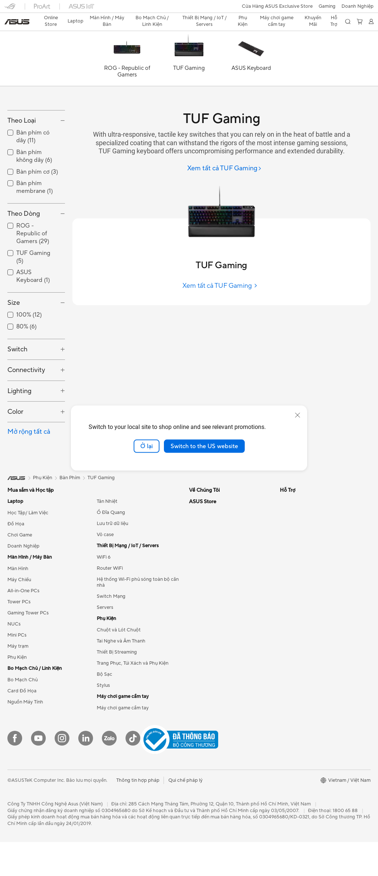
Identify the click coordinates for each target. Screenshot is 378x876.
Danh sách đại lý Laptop (215, 680)
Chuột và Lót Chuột (119, 664)
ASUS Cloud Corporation (217, 580)
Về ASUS (199, 536)
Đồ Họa (15, 558)
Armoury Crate (296, 569)
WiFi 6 (103, 591)
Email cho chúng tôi (210, 636)
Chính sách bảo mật (302, 669)
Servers (105, 642)
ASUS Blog (292, 558)
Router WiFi (110, 603)
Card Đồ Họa (22, 725)
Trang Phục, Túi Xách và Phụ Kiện (132, 698)
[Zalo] (109, 772)
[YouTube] (38, 772)
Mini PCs (17, 669)
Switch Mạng (111, 631)
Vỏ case (105, 569)
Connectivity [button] (26, 404)
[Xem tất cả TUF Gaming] (224, 155)
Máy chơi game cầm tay (123, 742)
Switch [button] (17, 383)
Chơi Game (19, 569)
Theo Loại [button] (21, 154)
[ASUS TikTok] (133, 772)
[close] (297, 415)
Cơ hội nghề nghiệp (210, 569)
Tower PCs (19, 636)
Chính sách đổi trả (300, 680)
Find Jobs (199, 591)
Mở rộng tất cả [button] (28, 466)
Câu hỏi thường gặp (302, 614)
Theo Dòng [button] (23, 247)
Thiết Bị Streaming (117, 686)
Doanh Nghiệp (23, 580)
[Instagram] (62, 772)
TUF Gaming (101, 512)
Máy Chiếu (19, 614)
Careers (197, 602)
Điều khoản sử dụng (301, 625)
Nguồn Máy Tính (25, 736)
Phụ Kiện (17, 692)
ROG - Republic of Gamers (32, 267)
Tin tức (196, 547)
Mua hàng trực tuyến (302, 603)
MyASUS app (204, 647)
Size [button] (13, 337)
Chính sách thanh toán (305, 636)
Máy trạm (17, 681)
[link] (189, 9)
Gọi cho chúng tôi (208, 625)
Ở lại (146, 446)
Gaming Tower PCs (28, 647)
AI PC (286, 536)
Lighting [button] (19, 425)
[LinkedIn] (85, 772)
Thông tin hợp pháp (137, 814)
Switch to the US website (204, 446)
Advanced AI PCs (299, 547)
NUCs (14, 658)
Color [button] (15, 446)
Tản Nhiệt (107, 536)
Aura (285, 580)
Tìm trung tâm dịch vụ (213, 669)
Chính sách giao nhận (303, 647)
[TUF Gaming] (189, 47)
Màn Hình (17, 603)
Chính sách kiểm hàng (304, 658)
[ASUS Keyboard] (251, 47)
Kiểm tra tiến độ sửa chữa (217, 658)
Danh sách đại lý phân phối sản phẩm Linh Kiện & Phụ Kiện (229, 711)
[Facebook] (14, 772)
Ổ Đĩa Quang (111, 547)
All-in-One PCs (23, 625)
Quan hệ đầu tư (206, 558)
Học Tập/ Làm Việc (27, 547)
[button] (10, 9)
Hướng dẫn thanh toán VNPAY (313, 691)
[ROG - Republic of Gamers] (127, 47)
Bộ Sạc (104, 709)
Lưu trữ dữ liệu (112, 558)
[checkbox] (36, 268)
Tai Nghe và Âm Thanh (121, 675)
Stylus (103, 720)
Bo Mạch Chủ (22, 714)
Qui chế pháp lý (185, 814)
